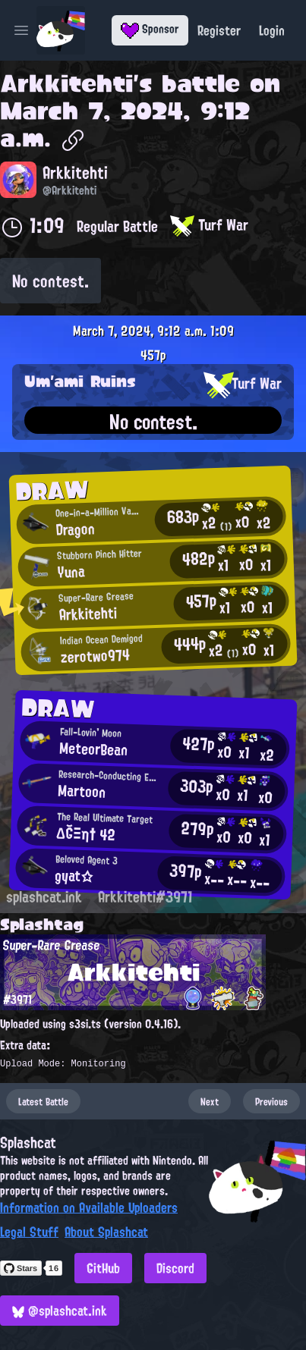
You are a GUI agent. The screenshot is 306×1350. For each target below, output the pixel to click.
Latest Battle (43, 1101)
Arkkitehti (66, 83)
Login (272, 30)
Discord (175, 1268)
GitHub (103, 1268)
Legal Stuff (29, 1232)
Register (219, 30)
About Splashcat (106, 1232)
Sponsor (150, 28)
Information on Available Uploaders (89, 1207)
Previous (271, 1101)
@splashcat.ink (59, 1310)
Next (209, 1101)
